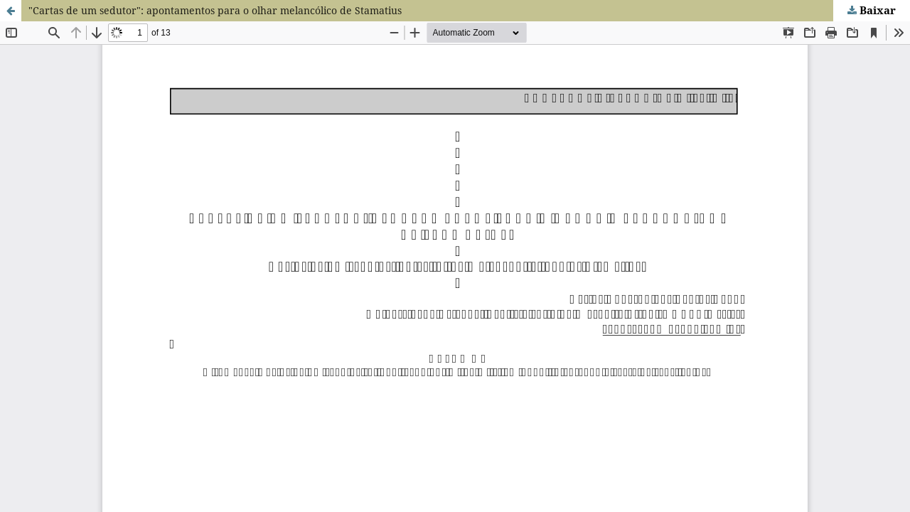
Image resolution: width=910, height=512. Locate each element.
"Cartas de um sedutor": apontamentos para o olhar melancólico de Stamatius (215, 10)
